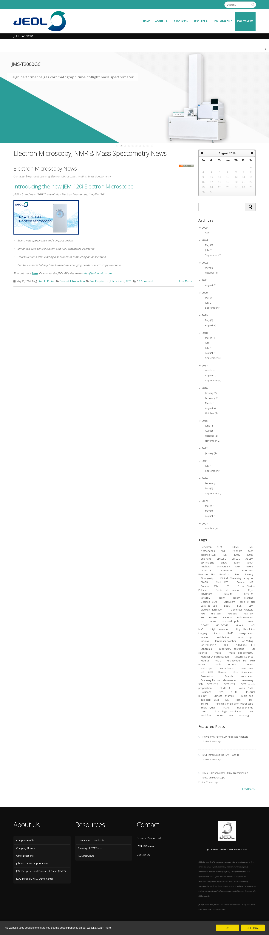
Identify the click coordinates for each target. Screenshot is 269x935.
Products (181, 21)
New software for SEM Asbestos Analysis (225, 736)
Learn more (104, 927)
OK (227, 928)
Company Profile (25, 840)
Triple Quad (208, 707)
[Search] (240, 4)
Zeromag (244, 715)
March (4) (210, 337)
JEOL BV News (245, 21)
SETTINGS (253, 928)
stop (151, 145)
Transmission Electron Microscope (233, 703)
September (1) (213, 255)
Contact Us (143, 854)
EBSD (227, 605)
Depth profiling (243, 598)
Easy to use (102, 281)
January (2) (211, 393)
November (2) (212, 440)
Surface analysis (224, 695)
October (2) (211, 435)
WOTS (220, 715)
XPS (231, 715)
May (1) (209, 245)
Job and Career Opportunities (32, 863)
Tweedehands (245, 707)
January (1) (211, 453)
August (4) (210, 325)
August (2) (210, 285)
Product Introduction (72, 281)
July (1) (208, 250)
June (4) (209, 425)
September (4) (213, 358)
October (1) (211, 272)
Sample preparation (239, 676)
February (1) (211, 483)
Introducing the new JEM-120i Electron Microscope (73, 186)
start (117, 145)
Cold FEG (222, 582)
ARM (237, 566)
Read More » (185, 281)
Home (146, 21)
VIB (251, 711)
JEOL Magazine (223, 21)
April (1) (209, 232)
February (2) (211, 398)
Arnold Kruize (46, 281)
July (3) (208, 302)
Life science (117, 281)
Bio (92, 281)
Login (218, 4)
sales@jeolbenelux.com (97, 273)
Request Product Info (150, 838)
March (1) (210, 297)
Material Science (244, 656)
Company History (25, 848)
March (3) (210, 370)
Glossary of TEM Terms (90, 848)
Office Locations (24, 855)
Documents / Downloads (91, 840)
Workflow (206, 715)
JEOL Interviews (86, 855)
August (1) (210, 353)
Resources (201, 21)
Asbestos (206, 570)
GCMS (213, 621)
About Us (162, 21)
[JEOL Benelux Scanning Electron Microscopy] (39, 21)
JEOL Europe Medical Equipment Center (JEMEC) (41, 871)
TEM (128, 281)
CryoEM (228, 594)
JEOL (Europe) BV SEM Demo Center (34, 878)
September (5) (213, 380)
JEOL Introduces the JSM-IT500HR (220, 754)
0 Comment (146, 281)
